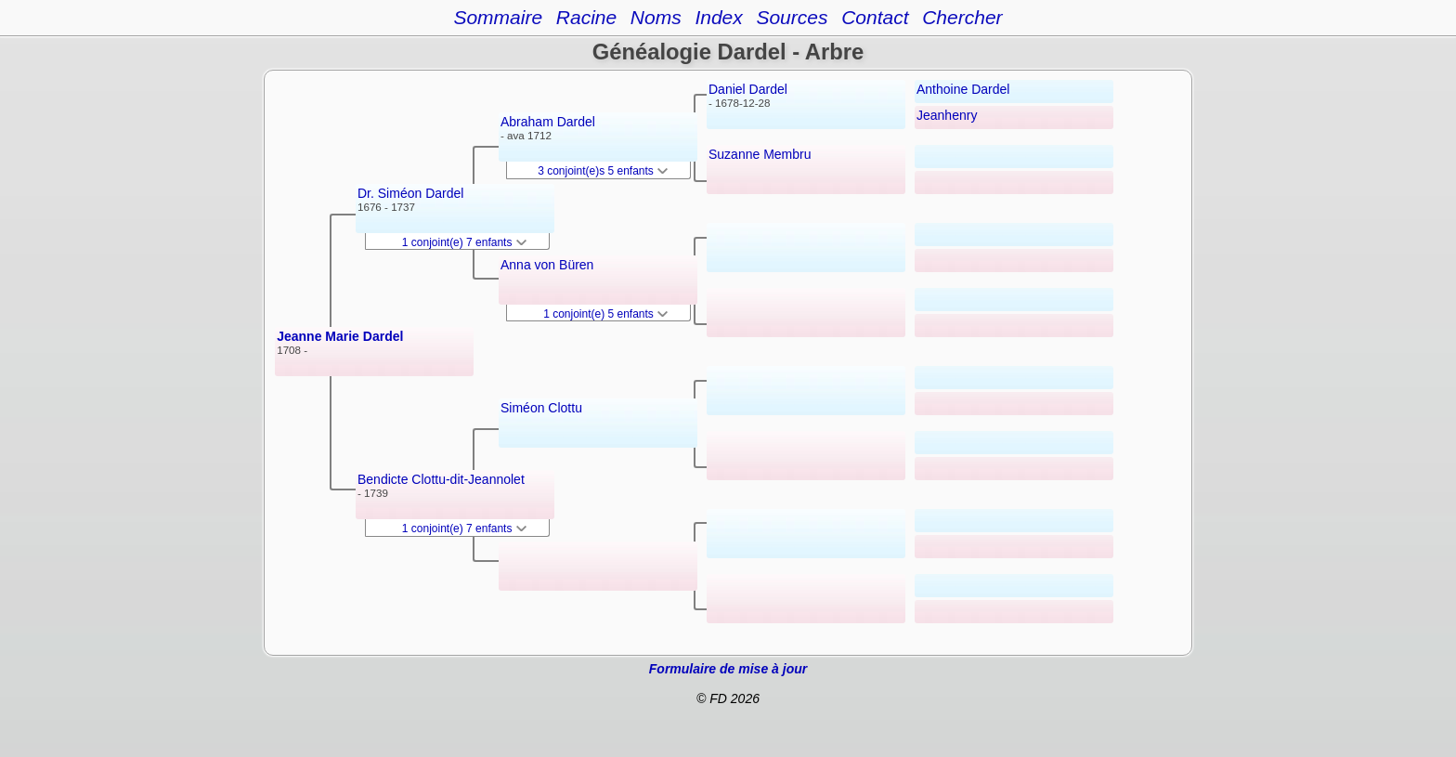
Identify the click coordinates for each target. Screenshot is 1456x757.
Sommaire (497, 17)
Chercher (962, 17)
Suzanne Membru (760, 154)
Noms (656, 17)
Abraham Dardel (547, 121)
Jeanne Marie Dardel (340, 336)
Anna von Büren (546, 264)
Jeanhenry (946, 115)
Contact (874, 17)
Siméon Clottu (541, 407)
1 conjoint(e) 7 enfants (464, 242)
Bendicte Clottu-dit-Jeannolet (441, 479)
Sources (791, 17)
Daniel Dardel (747, 89)
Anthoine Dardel (962, 89)
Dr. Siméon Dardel (410, 193)
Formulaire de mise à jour (728, 668)
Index (718, 17)
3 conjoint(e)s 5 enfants (603, 170)
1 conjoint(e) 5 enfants (605, 313)
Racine (586, 17)
